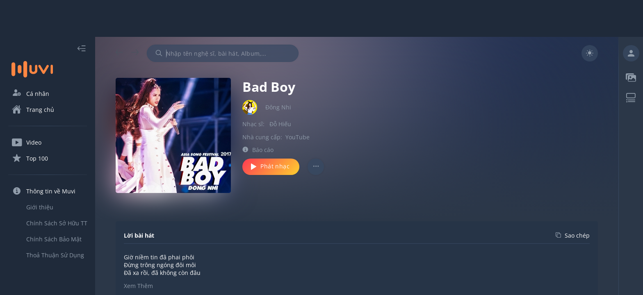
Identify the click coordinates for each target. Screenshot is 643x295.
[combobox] (223, 53)
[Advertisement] (321, 18)
